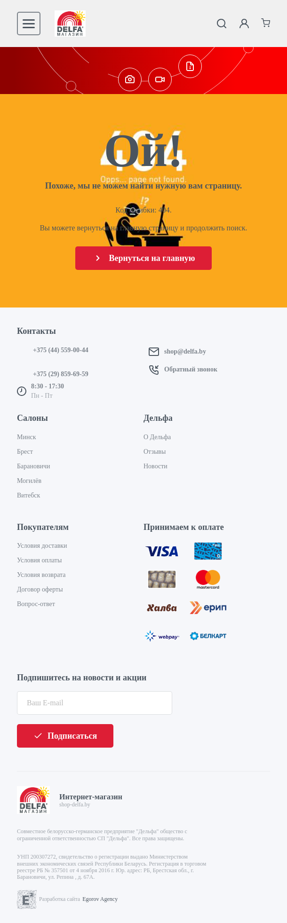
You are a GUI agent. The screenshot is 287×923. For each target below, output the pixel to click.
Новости (155, 466)
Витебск (28, 495)
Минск (26, 437)
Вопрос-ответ (36, 603)
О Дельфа (157, 437)
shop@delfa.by (185, 351)
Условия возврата (41, 574)
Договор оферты (40, 589)
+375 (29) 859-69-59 (60, 374)
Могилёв (29, 480)
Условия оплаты (39, 560)
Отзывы (155, 451)
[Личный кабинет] (244, 23)
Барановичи (33, 466)
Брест (25, 451)
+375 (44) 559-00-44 (60, 350)
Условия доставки (42, 545)
